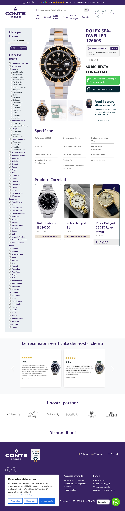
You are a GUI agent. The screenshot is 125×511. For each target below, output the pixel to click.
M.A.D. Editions (17, 254)
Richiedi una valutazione (74, 480)
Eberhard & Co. (17, 193)
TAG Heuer (16, 310)
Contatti (85, 17)
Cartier (14, 179)
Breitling (15, 161)
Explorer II (17, 105)
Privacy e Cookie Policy (23, 495)
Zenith (14, 327)
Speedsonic (17, 131)
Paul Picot (16, 272)
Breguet (15, 164)
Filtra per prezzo (18, 48)
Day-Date (16, 118)
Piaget (14, 275)
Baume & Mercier (18, 155)
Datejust (16, 100)
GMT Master (18, 102)
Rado (14, 278)
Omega (14, 129)
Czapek (14, 190)
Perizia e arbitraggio (101, 483)
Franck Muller (17, 202)
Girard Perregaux (18, 213)
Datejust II (17, 110)
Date (15, 113)
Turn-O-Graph (18, 79)
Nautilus (16, 147)
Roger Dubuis (17, 283)
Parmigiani (16, 269)
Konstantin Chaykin (19, 240)
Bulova (14, 167)
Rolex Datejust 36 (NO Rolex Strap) (105, 227)
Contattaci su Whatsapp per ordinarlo (104, 80)
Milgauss (16, 90)
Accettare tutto (47, 501)
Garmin (14, 205)
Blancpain (15, 158)
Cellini (15, 95)
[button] (80, 63)
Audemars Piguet (18, 121)
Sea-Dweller (17, 85)
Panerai (15, 266)
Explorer (16, 108)
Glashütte (15, 216)
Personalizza (15, 501)
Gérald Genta (17, 211)
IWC (13, 234)
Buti (13, 173)
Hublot (14, 231)
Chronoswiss (16, 184)
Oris (13, 263)
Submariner (17, 74)
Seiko (14, 298)
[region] (32, 490)
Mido (14, 257)
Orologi (47, 17)
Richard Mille (17, 281)
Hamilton (15, 222)
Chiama (83, 454)
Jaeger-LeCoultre (18, 237)
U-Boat (14, 316)
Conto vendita (99, 480)
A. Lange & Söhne (18, 152)
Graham (15, 219)
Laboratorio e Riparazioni (104, 490)
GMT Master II (18, 92)
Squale (14, 307)
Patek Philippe (17, 139)
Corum (14, 187)
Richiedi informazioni (103, 89)
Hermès (15, 228)
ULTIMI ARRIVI (17, 66)
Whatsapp (97, 454)
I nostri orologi (70, 490)
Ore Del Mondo (19, 149)
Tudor (14, 313)
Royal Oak (17, 123)
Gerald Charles (17, 208)
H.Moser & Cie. (17, 225)
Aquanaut (17, 142)
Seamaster (17, 134)
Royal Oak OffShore (20, 126)
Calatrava (16, 144)
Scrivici (113, 454)
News (65, 17)
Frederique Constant (20, 63)
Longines (15, 251)
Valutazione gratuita (101, 487)
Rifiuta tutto (30, 501)
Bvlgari (14, 170)
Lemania (15, 248)
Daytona (16, 115)
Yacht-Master (18, 77)
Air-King (16, 97)
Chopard (15, 181)
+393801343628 (103, 120)
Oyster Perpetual (19, 87)
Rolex (14, 69)
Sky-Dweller (17, 82)
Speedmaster (18, 136)
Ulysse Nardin (17, 318)
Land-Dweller (18, 72)
